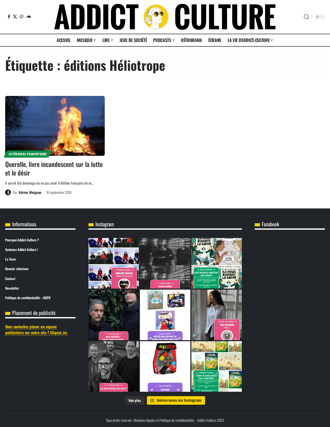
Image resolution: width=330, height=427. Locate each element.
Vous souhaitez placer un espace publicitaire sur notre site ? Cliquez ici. (36, 329)
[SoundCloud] (28, 17)
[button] (306, 16)
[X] (15, 17)
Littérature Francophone (28, 154)
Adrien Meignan (30, 192)
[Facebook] (9, 17)
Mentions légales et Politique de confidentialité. (164, 420)
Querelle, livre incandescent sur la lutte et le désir (54, 168)
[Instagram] (21, 17)
